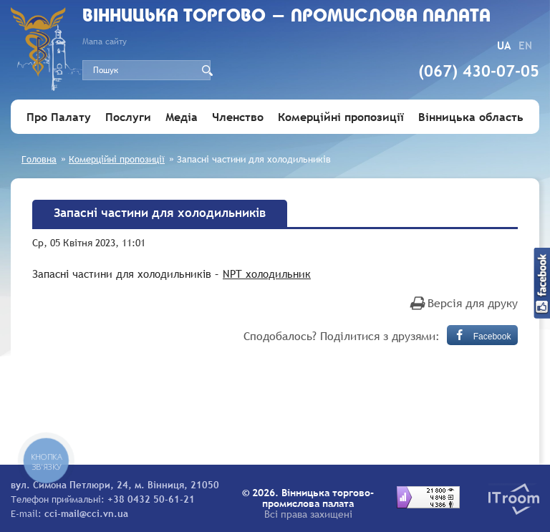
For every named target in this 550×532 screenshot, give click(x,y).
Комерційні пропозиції (341, 117)
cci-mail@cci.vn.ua (86, 513)
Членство (238, 117)
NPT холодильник (267, 273)
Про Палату (58, 117)
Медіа (181, 117)
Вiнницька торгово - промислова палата (286, 17)
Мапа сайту (104, 41)
